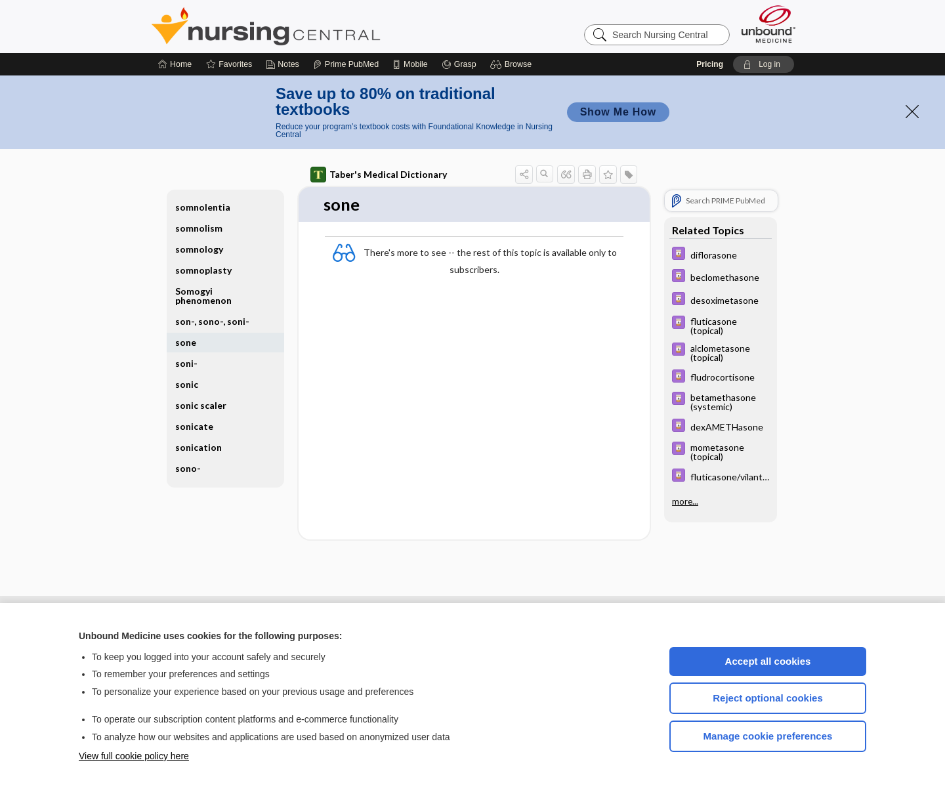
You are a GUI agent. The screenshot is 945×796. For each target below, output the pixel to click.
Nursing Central (315, 26)
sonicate (194, 426)
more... (685, 498)
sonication (198, 447)
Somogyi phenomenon (203, 295)
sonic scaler (200, 405)
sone (185, 342)
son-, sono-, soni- (212, 321)
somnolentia (202, 207)
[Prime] (346, 64)
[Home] (175, 64)
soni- (186, 363)
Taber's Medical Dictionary (378, 174)
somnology (199, 249)
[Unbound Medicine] (768, 24)
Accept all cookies (768, 661)
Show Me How (618, 111)
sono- (188, 468)
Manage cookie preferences (768, 736)
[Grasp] (459, 64)
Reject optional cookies (768, 697)
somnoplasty (203, 270)
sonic (186, 384)
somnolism (198, 228)
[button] (513, 64)
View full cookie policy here (134, 756)
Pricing (709, 64)
